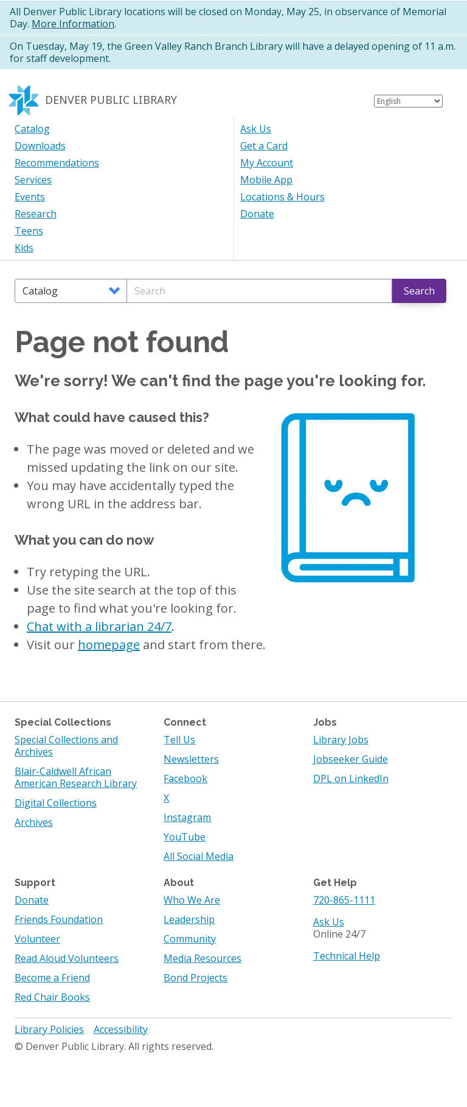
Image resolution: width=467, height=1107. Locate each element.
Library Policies (49, 1029)
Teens (29, 231)
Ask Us (255, 129)
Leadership (189, 919)
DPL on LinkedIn (351, 778)
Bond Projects (195, 977)
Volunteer (37, 938)
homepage (109, 644)
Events (30, 197)
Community (190, 938)
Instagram (187, 817)
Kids (24, 248)
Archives (34, 822)
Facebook (185, 778)
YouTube (185, 836)
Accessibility (121, 1029)
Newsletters (191, 759)
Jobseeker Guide (350, 759)
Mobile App (266, 180)
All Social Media (199, 856)
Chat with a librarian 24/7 (99, 626)
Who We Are (192, 900)
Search (419, 291)
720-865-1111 (344, 900)
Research (36, 214)
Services (33, 180)
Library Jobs (340, 739)
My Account (266, 163)
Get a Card (264, 146)
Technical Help (346, 955)
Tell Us (179, 739)
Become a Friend (52, 977)
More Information (73, 23)
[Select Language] (408, 101)
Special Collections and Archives (66, 745)
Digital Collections (56, 802)
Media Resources (202, 958)
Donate (257, 214)
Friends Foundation (59, 919)
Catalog (32, 129)
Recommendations (57, 163)
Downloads (40, 146)
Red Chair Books (52, 997)
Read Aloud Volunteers (67, 958)
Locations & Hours (282, 197)
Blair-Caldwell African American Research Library (76, 777)
